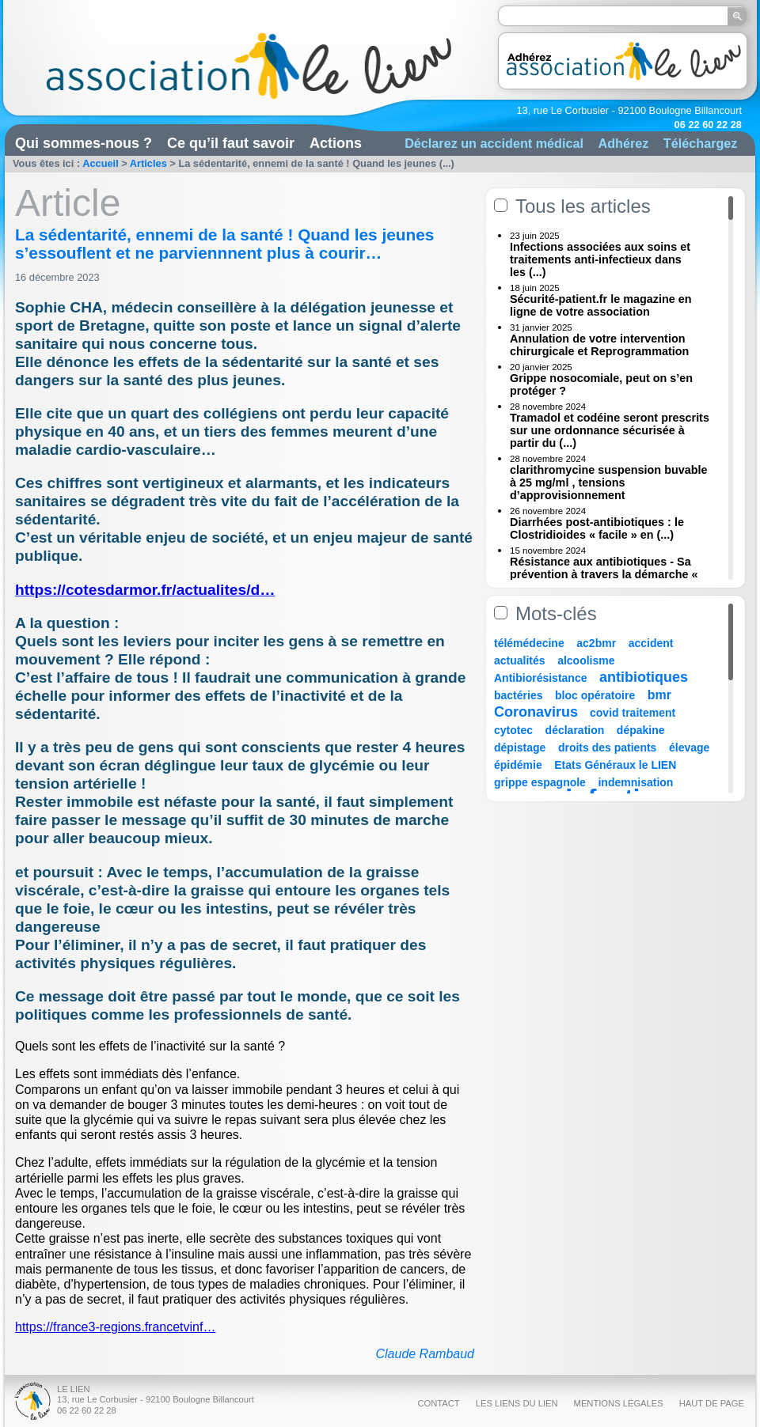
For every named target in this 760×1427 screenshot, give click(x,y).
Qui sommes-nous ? (83, 143)
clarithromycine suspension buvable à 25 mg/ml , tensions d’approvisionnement (609, 483)
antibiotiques (643, 677)
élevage (689, 747)
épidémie (518, 765)
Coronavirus (538, 712)
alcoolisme (585, 660)
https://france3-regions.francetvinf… (115, 1327)
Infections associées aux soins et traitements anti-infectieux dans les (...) (600, 259)
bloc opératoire (595, 695)
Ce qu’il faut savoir (230, 143)
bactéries (518, 695)
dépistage (519, 747)
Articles (148, 163)
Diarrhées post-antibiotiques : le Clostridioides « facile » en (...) (597, 528)
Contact (438, 1403)
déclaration (575, 730)
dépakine (641, 730)
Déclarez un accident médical (494, 143)
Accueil (100, 163)
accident (651, 643)
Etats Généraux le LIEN (615, 765)
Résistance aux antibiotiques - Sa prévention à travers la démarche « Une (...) (604, 574)
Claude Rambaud (424, 1354)
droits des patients (607, 747)
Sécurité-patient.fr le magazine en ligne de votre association (601, 305)
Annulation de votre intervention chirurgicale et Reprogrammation (599, 345)
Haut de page (711, 1403)
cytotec (513, 730)
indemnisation (635, 782)
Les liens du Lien (517, 1403)
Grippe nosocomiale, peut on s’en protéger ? (601, 384)
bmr (659, 695)
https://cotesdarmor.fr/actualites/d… (145, 589)
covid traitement (632, 712)
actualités (519, 660)
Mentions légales (618, 1403)
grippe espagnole (540, 782)
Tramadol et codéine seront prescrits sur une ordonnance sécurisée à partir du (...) (609, 430)
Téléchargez (700, 143)
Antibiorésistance (540, 678)
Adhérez (623, 143)
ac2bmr (596, 643)
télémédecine (529, 643)
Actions (336, 143)
